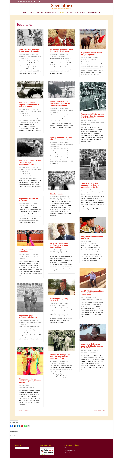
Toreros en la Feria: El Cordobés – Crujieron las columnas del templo (60, 103)
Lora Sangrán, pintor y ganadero (59, 299)
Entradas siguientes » (100, 411)
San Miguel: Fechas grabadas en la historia (28, 316)
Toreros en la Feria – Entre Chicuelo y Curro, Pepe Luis (61, 138)
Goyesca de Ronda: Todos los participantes (91, 53)
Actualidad (22, 56)
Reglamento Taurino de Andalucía (28, 199)
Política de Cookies (69, 453)
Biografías (69, 12)
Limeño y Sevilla (56, 194)
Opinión (32, 12)
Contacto (82, 12)
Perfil (76, 12)
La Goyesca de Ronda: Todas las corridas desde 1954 (61, 50)
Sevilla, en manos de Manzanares (27, 251)
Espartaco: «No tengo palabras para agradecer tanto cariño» (60, 245)
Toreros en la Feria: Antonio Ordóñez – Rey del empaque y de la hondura (92, 116)
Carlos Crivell (25, 54)
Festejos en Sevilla (50, 12)
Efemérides (40, 12)
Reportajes (61, 12)
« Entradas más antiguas (24, 411)
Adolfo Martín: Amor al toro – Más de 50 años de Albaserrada (92, 293)
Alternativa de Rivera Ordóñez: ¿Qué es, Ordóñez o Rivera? (30, 381)
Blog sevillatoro (92, 12)
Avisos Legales (68, 447)
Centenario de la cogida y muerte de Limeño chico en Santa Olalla (92, 346)
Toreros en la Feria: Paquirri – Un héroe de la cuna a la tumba (29, 104)
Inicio (24, 12)
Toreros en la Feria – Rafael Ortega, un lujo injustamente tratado (30, 162)
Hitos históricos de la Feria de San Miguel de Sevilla (29, 50)
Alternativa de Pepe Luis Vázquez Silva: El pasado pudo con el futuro (60, 356)
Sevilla (39, 56)
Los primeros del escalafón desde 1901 (92, 237)
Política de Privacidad (70, 450)
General (28, 56)
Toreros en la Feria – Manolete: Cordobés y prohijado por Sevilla (90, 185)
